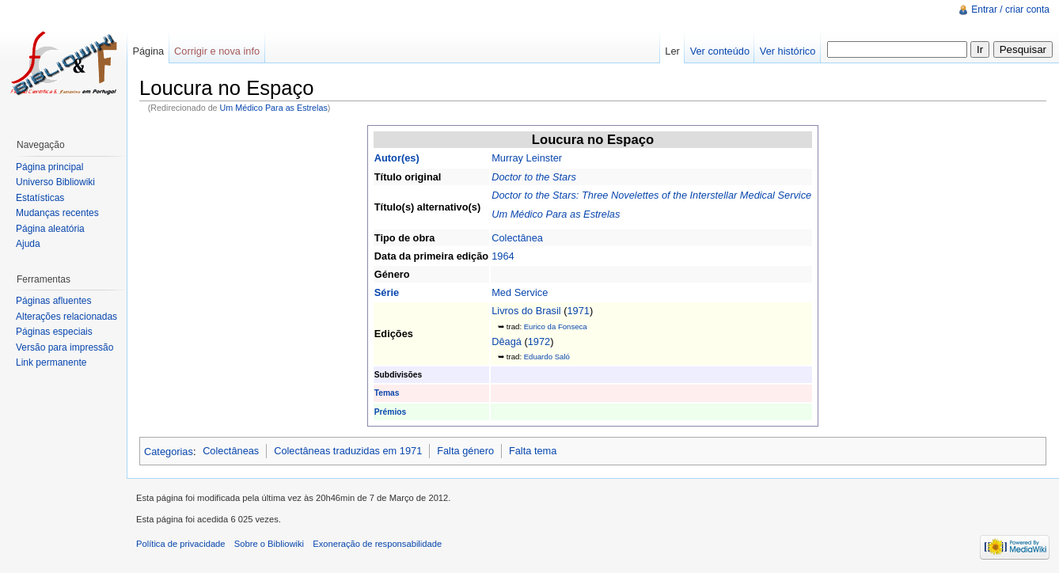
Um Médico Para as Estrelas (274, 107)
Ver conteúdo (720, 51)
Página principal (49, 167)
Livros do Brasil (526, 311)
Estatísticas (40, 197)
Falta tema (532, 451)
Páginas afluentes (53, 300)
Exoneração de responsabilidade (377, 543)
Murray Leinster (527, 158)
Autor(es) (396, 158)
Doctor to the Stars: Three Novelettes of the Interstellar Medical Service (651, 195)
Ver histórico (787, 51)
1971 (578, 311)
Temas (387, 393)
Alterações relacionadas (66, 316)
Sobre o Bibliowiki (269, 543)
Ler (672, 51)
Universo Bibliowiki (55, 182)
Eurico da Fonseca (555, 326)
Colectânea (517, 238)
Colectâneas (231, 451)
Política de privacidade (181, 543)
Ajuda (28, 243)
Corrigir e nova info (217, 51)
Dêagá (507, 341)
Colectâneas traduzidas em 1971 (348, 451)
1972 (539, 341)
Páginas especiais (54, 331)
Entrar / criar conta (1010, 9)
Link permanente (51, 362)
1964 (503, 256)
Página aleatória (50, 228)
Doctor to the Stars (534, 177)
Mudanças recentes (57, 212)
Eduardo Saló (547, 356)
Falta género (465, 451)
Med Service (520, 292)
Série (386, 292)
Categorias (168, 451)
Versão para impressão (64, 347)
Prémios (390, 412)
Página (148, 51)
